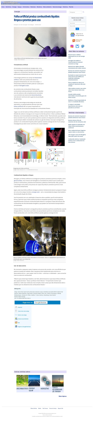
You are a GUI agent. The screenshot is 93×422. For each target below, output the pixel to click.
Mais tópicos (62, 396)
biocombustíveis (36, 95)
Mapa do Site (60, 408)
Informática (26, 7)
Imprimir (20, 307)
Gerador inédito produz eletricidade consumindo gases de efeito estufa (77, 95)
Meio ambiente (47, 7)
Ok (77, 29)
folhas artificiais (18, 106)
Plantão (71, 7)
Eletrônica (8, 7)
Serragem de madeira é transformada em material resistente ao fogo (75, 62)
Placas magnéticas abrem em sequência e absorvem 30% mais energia (76, 84)
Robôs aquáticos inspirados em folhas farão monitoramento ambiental (76, 126)
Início (3, 7)
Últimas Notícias (34, 408)
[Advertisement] (6, 32)
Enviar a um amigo (22, 315)
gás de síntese (18, 180)
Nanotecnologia (57, 7)
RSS (19, 322)
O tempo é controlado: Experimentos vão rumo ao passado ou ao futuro (75, 106)
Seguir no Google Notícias (24, 326)
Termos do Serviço (52, 408)
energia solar (36, 192)
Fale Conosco (45, 408)
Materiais (33, 7)
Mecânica (39, 7)
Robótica (65, 7)
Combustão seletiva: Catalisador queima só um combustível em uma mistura (76, 140)
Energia (14, 7)
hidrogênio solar (24, 85)
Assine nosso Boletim (23, 319)
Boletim (39, 408)
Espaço (20, 7)
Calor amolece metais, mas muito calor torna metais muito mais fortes (77, 90)
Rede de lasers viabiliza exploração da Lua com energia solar (76, 56)
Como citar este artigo (23, 311)
